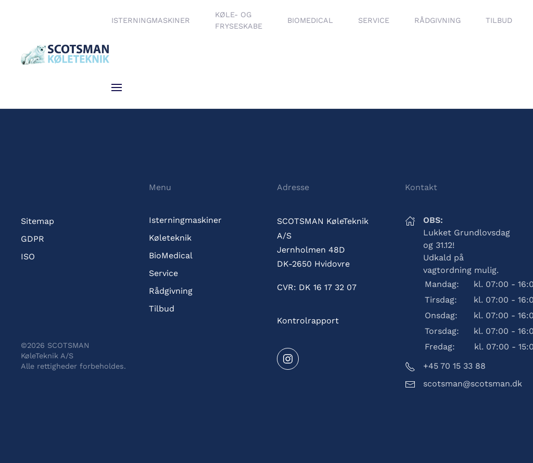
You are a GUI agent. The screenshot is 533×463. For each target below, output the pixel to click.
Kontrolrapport (308, 321)
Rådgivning (437, 20)
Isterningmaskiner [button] (150, 20)
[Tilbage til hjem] (66, 54)
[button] (116, 87)
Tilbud (499, 20)
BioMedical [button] (310, 20)
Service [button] (373, 20)
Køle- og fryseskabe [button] (238, 20)
